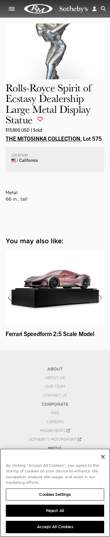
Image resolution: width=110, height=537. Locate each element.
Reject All (55, 511)
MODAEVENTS (55, 431)
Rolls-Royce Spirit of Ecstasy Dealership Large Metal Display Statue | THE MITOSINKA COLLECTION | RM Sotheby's (56, 9)
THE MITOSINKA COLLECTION (43, 138)
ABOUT (55, 369)
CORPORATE (55, 404)
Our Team (55, 387)
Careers (55, 422)
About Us (55, 378)
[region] (55, 493)
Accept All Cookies (55, 527)
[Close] (103, 456)
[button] (94, 8)
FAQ (55, 413)
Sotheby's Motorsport (55, 439)
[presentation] (9, 298)
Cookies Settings (55, 494)
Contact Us (55, 395)
